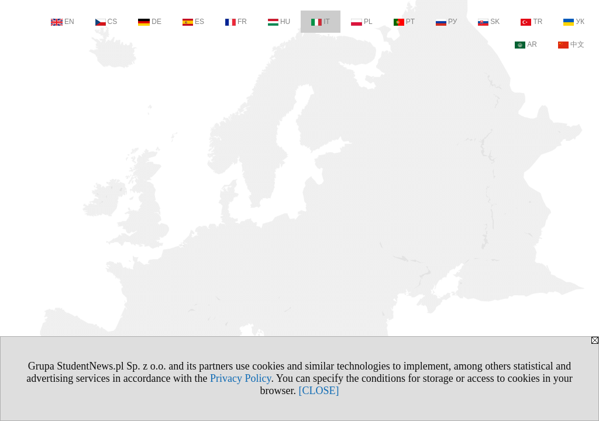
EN (62, 22)
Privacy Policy (240, 378)
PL (362, 22)
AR (526, 44)
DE (149, 22)
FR (236, 22)
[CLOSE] (319, 390)
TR (531, 22)
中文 (571, 44)
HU (279, 22)
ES (193, 22)
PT (404, 22)
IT (320, 22)
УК (573, 22)
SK (489, 22)
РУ (446, 22)
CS (106, 22)
